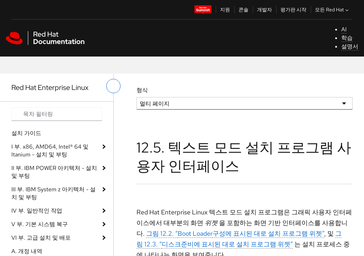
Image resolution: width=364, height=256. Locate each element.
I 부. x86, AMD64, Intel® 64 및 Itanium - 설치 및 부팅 (50, 150)
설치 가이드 (26, 133)
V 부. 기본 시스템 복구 (39, 224)
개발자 (264, 9)
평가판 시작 (293, 9)
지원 (225, 9)
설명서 (349, 46)
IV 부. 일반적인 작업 (36, 210)
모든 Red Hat (332, 9)
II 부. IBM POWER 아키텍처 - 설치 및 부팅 (54, 172)
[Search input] (56, 114)
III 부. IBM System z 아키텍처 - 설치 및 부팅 (53, 193)
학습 (347, 38)
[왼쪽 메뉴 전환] (113, 86)
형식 (142, 90)
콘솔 (243, 9)
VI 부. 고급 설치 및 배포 (41, 237)
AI (344, 29)
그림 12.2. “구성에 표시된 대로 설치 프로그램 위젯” (235, 233)
